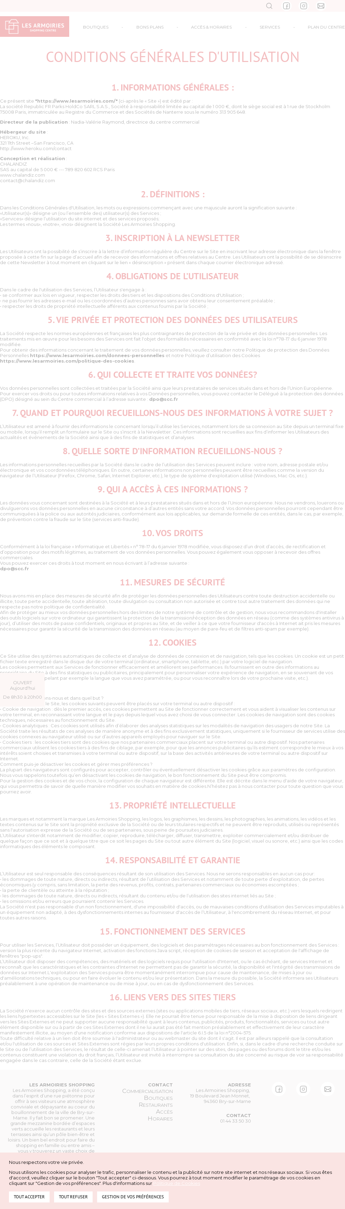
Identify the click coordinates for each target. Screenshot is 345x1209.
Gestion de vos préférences (133, 1197)
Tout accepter (29, 1197)
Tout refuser (73, 1197)
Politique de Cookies (176, 1183)
